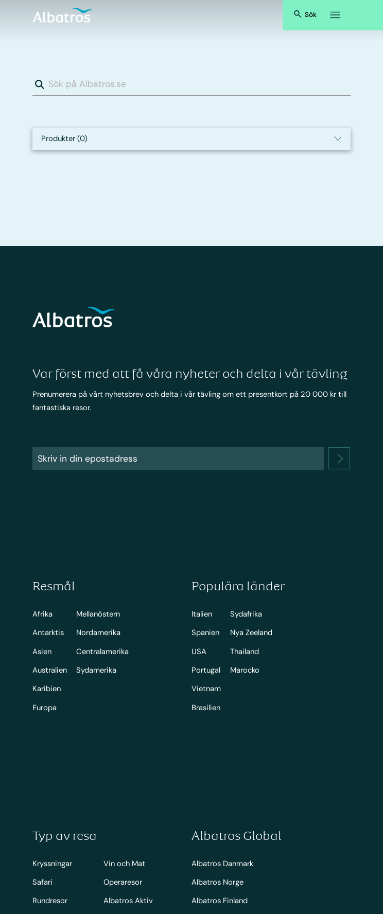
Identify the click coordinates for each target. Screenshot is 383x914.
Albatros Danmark (222, 863)
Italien (202, 614)
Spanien (205, 632)
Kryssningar (52, 863)
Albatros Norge (217, 882)
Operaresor (122, 882)
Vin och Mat (124, 863)
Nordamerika (98, 632)
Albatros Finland (220, 900)
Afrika (42, 614)
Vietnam (206, 688)
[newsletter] (339, 458)
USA (199, 651)
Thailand (244, 651)
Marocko (244, 670)
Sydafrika (246, 614)
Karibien (46, 688)
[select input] (191, 139)
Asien (41, 651)
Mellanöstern (98, 614)
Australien (49, 670)
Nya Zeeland (251, 632)
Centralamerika (102, 651)
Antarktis (48, 632)
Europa (44, 707)
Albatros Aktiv (128, 900)
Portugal (206, 670)
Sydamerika (96, 670)
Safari (42, 882)
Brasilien (206, 707)
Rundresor (49, 900)
